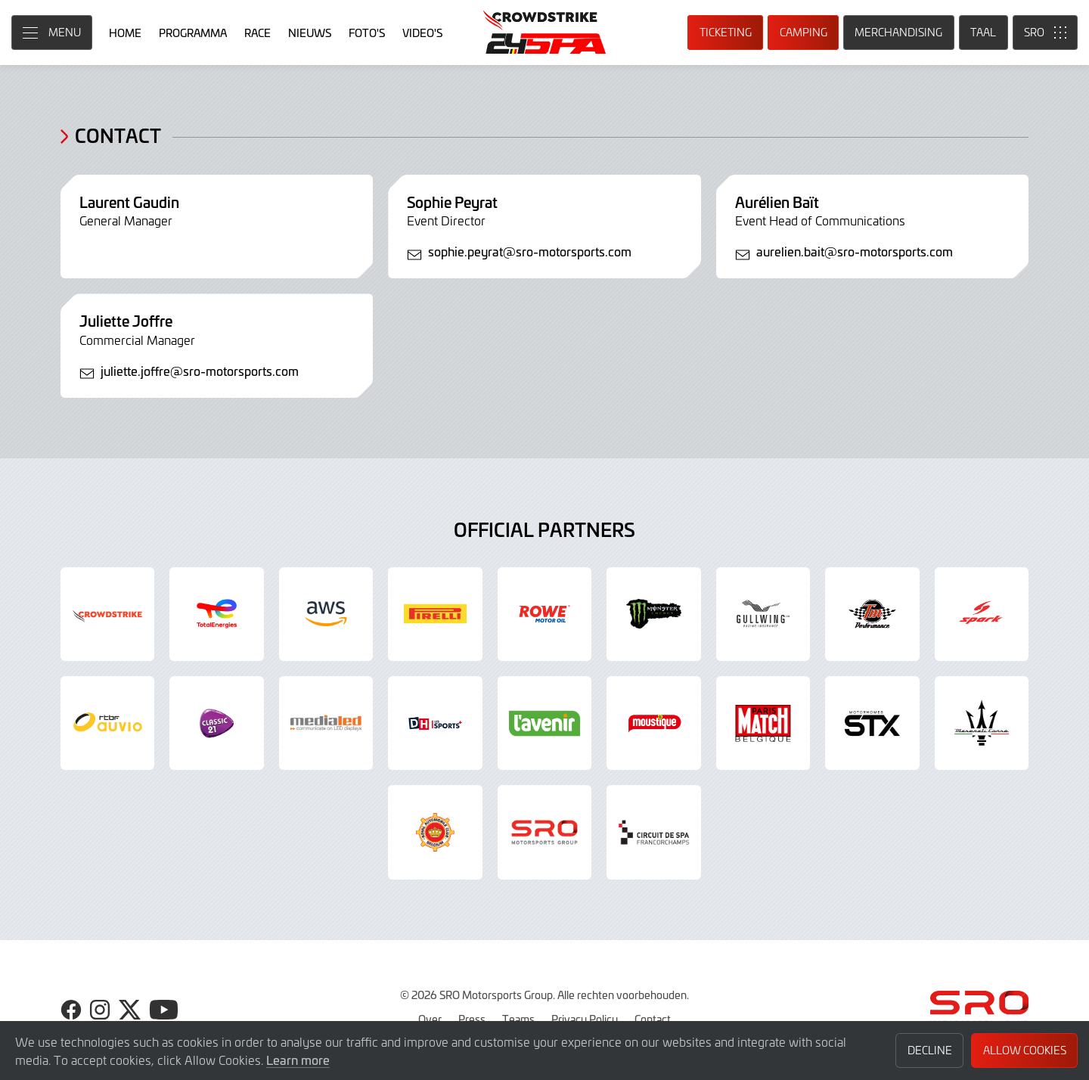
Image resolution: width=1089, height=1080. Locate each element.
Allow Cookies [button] (1024, 1050)
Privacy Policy (584, 1018)
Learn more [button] (298, 1059)
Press (472, 1018)
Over (430, 1018)
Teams (518, 1018)
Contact (652, 1018)
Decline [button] (930, 1050)
